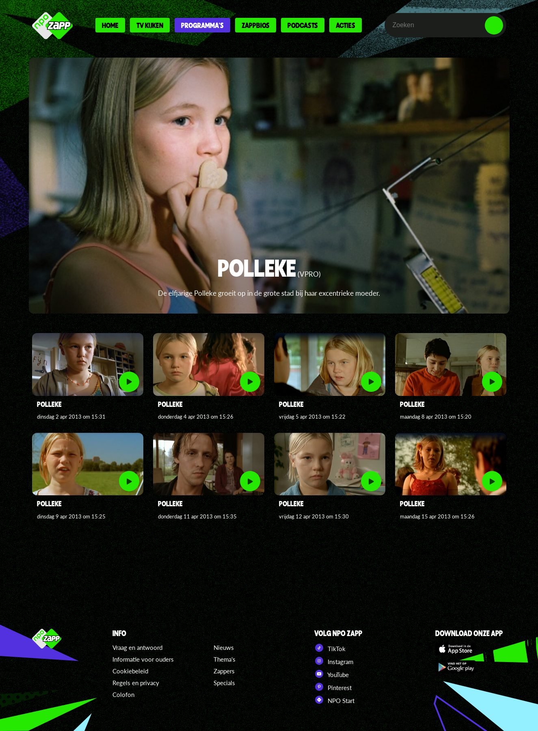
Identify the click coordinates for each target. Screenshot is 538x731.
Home (110, 25)
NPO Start (334, 700)
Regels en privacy (135, 682)
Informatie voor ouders (143, 659)
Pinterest (333, 687)
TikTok (330, 648)
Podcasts (302, 25)
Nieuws (224, 647)
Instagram (333, 661)
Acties (345, 25)
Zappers (224, 671)
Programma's (202, 25)
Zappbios (256, 25)
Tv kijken (149, 25)
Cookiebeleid (130, 671)
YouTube (331, 674)
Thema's (225, 659)
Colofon (123, 694)
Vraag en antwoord (137, 647)
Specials (224, 682)
